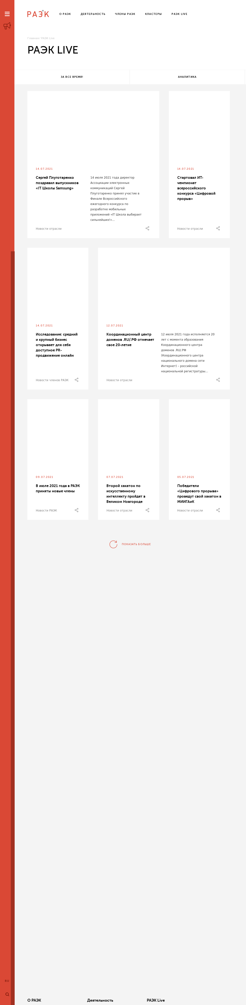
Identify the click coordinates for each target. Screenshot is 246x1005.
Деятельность (84, 1000)
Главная (33, 38)
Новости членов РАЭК (52, 381)
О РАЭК (34, 1000)
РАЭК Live (123, 1000)
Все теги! (205, 77)
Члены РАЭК (212, 1000)
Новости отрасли (49, 229)
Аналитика (129, 77)
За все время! (52, 77)
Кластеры (167, 1000)
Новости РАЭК (46, 511)
